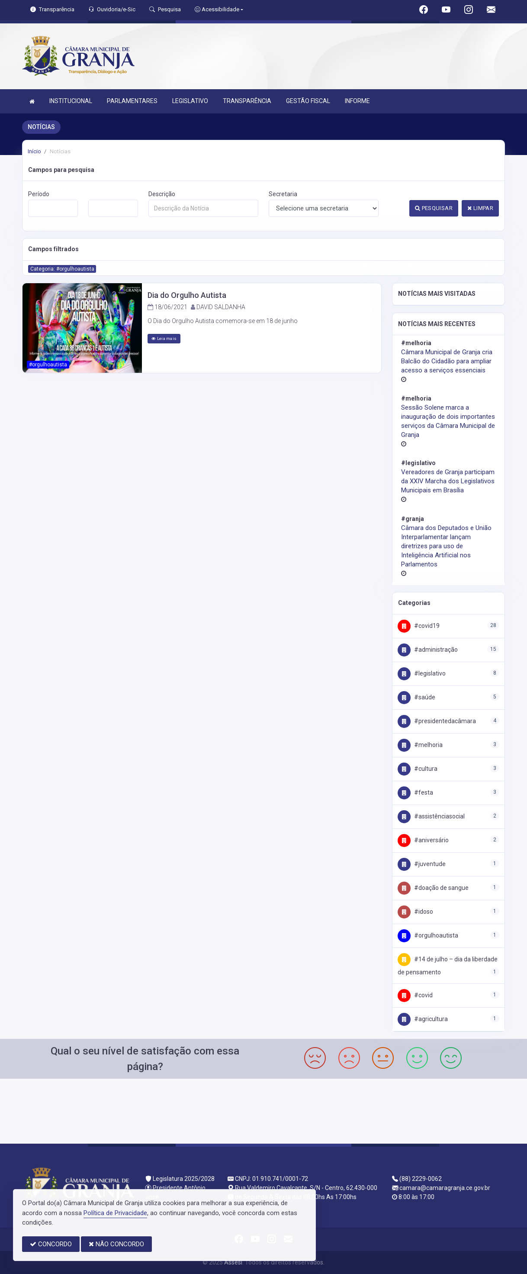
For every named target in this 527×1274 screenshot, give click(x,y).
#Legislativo (422, 673)
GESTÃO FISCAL (308, 100)
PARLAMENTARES (132, 100)
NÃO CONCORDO (116, 1244)
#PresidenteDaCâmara (437, 721)
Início (34, 151)
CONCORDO (51, 1244)
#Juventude (422, 863)
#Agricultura (423, 1018)
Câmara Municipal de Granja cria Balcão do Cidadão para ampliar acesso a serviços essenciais (446, 361)
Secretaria (283, 194)
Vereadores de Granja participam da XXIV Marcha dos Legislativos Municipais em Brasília (448, 481)
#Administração (428, 649)
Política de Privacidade (115, 1213)
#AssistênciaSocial (431, 816)
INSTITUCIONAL (70, 100)
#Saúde (416, 697)
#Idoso (415, 911)
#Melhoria (420, 744)
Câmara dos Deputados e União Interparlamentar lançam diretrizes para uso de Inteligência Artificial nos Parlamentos (446, 546)
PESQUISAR (434, 208)
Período (38, 194)
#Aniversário (423, 840)
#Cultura (417, 768)
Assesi (233, 1262)
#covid (415, 995)
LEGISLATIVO (190, 100)
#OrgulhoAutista (428, 935)
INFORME (357, 100)
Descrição (161, 194)
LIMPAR (480, 208)
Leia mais (164, 338)
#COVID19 (419, 625)
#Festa (415, 792)
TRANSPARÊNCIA (247, 100)
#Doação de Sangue (433, 887)
